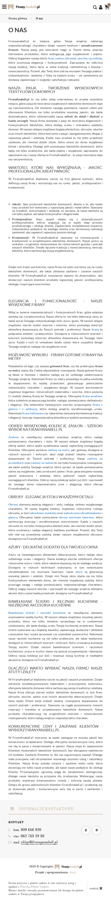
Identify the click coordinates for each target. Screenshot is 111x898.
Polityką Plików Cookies (34, 886)
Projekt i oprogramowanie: (55, 872)
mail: (33, 842)
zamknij (96, 888)
